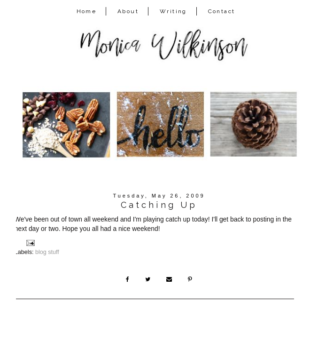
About (128, 11)
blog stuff (47, 252)
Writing (173, 11)
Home (87, 11)
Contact (221, 11)
